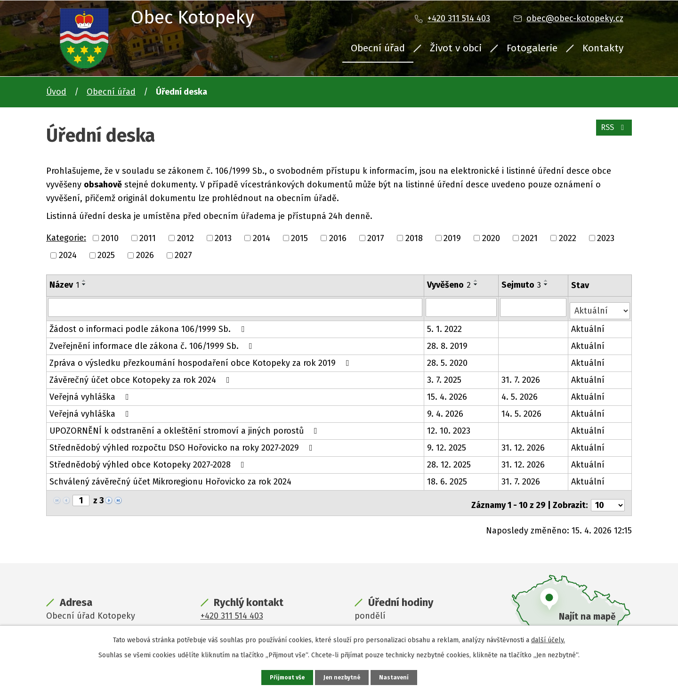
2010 (110, 238)
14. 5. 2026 (522, 410)
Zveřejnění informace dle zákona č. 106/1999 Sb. (152, 343)
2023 (605, 238)
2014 (261, 238)
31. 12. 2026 (524, 444)
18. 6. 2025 (448, 478)
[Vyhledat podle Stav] (600, 306)
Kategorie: (66, 238)
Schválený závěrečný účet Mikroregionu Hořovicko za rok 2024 (170, 478)
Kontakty (602, 48)
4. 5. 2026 (520, 393)
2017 (375, 238)
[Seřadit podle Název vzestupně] (84, 280)
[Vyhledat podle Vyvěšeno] (462, 307)
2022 (567, 238)
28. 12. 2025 (449, 461)
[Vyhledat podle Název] (235, 307)
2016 (338, 238)
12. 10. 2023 (449, 427)
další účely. (548, 639)
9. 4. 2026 (446, 410)
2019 (452, 238)
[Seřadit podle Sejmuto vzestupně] (547, 280)
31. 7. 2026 (521, 376)
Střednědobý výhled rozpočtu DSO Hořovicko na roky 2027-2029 (182, 444)
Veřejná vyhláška (91, 393)
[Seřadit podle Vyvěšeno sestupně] (476, 284)
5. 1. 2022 (445, 326)
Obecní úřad (378, 48)
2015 (299, 238)
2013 (223, 238)
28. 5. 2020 (448, 360)
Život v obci (456, 48)
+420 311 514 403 (459, 18)
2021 (529, 238)
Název (64, 285)
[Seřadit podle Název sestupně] (84, 284)
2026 (145, 255)
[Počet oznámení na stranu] (608, 498)
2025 (106, 255)
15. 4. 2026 (448, 393)
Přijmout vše (284, 677)
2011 (147, 238)
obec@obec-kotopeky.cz (574, 18)
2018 (414, 238)
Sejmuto (522, 285)
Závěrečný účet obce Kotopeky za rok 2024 (141, 376)
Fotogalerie (532, 48)
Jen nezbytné (343, 677)
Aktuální (588, 326)
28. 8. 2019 (448, 343)
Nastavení (397, 677)
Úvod (56, 92)
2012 (185, 238)
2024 (68, 255)
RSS (612, 133)
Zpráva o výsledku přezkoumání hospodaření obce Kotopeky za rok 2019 (201, 360)
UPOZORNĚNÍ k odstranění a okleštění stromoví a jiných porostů (185, 427)
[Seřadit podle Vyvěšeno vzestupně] (476, 280)
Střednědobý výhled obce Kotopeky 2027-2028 (148, 461)
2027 (183, 255)
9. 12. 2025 (447, 444)
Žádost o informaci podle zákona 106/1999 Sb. (148, 326)
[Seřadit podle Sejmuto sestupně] (547, 284)
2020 (491, 238)
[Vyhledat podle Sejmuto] (534, 307)
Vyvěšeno (449, 285)
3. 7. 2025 (445, 376)
